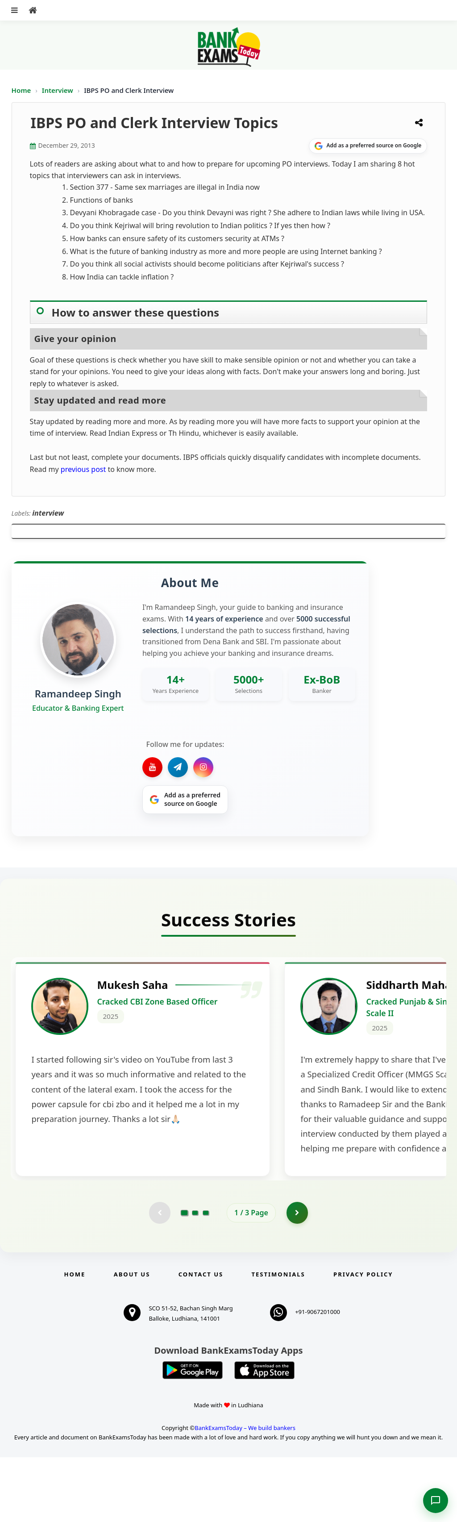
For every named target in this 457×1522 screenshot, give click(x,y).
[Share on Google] (368, 146)
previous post (82, 469)
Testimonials (278, 1339)
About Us (132, 1339)
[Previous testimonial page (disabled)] (159, 1277)
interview (48, 513)
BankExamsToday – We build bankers (245, 1493)
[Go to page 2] (195, 1277)
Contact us (201, 1339)
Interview (57, 90)
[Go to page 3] (206, 1277)
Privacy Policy (363, 1339)
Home (21, 90)
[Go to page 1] (184, 1277)
